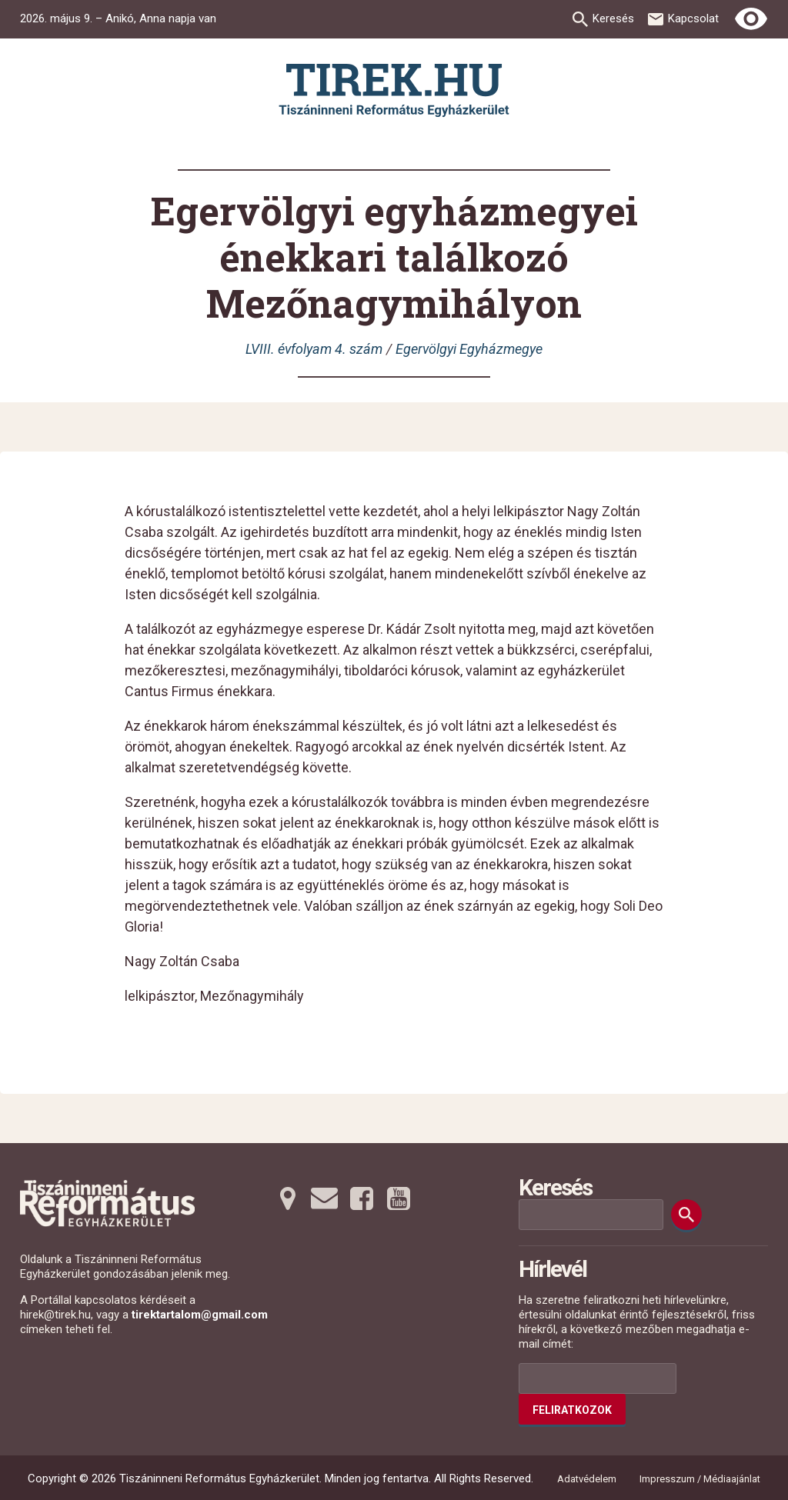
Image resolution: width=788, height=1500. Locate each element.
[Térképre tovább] (287, 1198)
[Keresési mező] (591, 1214)
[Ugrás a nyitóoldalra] (394, 90)
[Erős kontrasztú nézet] (751, 19)
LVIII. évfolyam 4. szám (313, 349)
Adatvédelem (586, 1479)
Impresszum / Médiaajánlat (699, 1479)
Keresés (613, 18)
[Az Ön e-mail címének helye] (597, 1378)
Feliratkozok (572, 1410)
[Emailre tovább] (324, 1198)
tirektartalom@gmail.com (200, 1315)
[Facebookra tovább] (361, 1198)
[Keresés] (686, 1214)
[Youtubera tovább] (398, 1198)
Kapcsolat (693, 18)
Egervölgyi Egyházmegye (469, 349)
